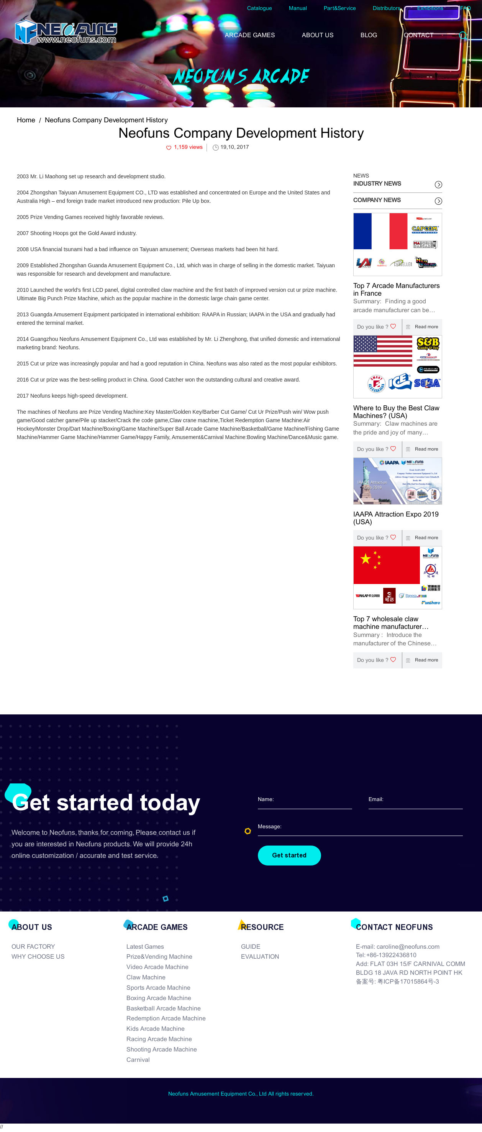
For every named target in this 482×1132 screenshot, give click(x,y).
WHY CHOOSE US (38, 958)
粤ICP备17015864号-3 (408, 983)
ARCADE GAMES (250, 35)
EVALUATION (260, 958)
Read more (420, 327)
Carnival (138, 1061)
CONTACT (419, 35)
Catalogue (259, 8)
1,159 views (188, 147)
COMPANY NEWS (377, 200)
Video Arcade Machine (157, 968)
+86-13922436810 (391, 956)
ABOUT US (318, 35)
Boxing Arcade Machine (158, 999)
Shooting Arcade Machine (161, 1050)
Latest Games (145, 947)
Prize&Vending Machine (159, 958)
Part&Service (340, 8)
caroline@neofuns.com (408, 947)
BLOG (369, 35)
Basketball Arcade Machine (163, 1009)
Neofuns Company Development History (106, 120)
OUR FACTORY (33, 947)
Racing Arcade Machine (159, 1040)
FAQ (465, 8)
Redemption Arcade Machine (166, 1019)
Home (26, 120)
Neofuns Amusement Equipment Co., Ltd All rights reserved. (241, 1094)
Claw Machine (146, 978)
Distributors (386, 8)
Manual (298, 8)
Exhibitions (430, 8)
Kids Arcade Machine (155, 1030)
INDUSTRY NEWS (377, 184)
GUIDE (251, 947)
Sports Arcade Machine (158, 989)
